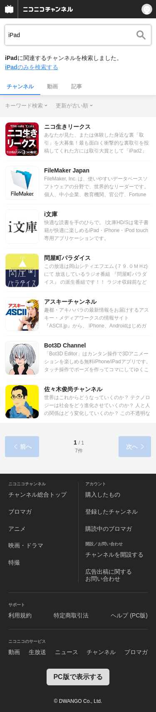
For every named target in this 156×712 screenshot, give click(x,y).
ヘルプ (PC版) (129, 615)
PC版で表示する (77, 676)
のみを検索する (31, 67)
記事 (76, 86)
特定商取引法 (71, 615)
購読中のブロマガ (108, 528)
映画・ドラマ (25, 545)
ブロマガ (20, 511)
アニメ (17, 528)
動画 (52, 86)
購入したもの (102, 494)
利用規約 (20, 615)
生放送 (37, 652)
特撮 (14, 562)
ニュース (66, 652)
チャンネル (20, 86)
